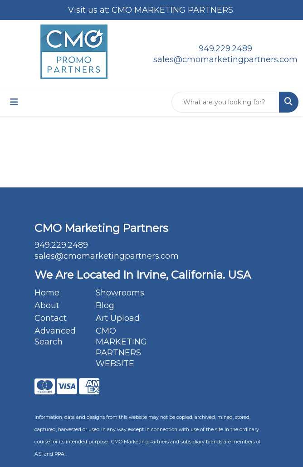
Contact (50, 318)
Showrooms (120, 293)
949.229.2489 (225, 49)
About (46, 305)
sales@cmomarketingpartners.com (225, 59)
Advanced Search (55, 336)
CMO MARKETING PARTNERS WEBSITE (121, 347)
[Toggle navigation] (14, 102)
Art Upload (118, 318)
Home (46, 293)
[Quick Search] (225, 102)
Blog (105, 305)
